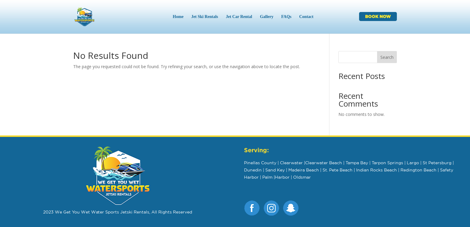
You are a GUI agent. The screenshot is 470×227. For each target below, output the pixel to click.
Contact (306, 17)
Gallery (266, 17)
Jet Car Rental (239, 17)
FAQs (286, 17)
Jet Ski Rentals (204, 17)
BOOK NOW (378, 16)
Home (178, 17)
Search (387, 57)
